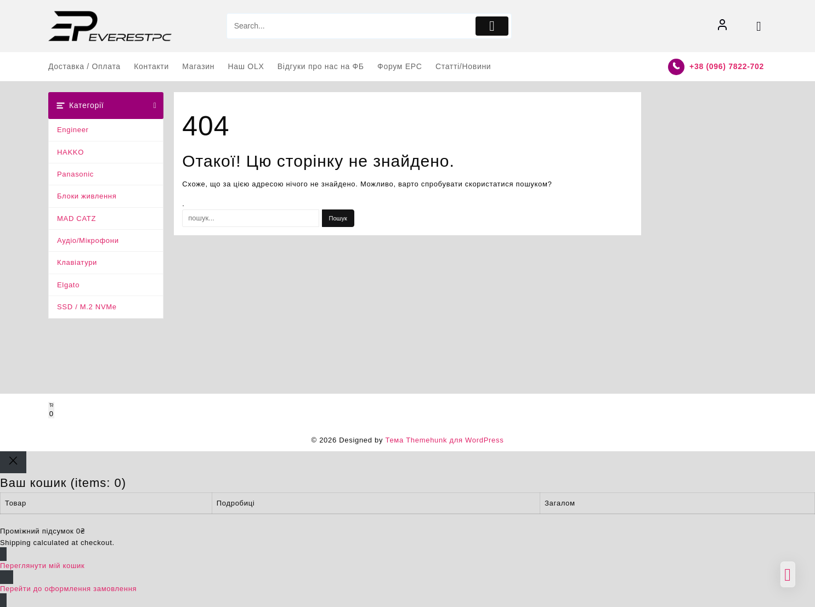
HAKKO (70, 152)
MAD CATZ (76, 218)
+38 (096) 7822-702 (726, 66)
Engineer (73, 130)
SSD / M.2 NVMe (87, 307)
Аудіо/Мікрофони (88, 240)
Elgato (68, 285)
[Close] (13, 462)
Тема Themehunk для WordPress (444, 440)
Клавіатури (77, 262)
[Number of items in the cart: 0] (51, 410)
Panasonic (75, 174)
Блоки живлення (87, 196)
